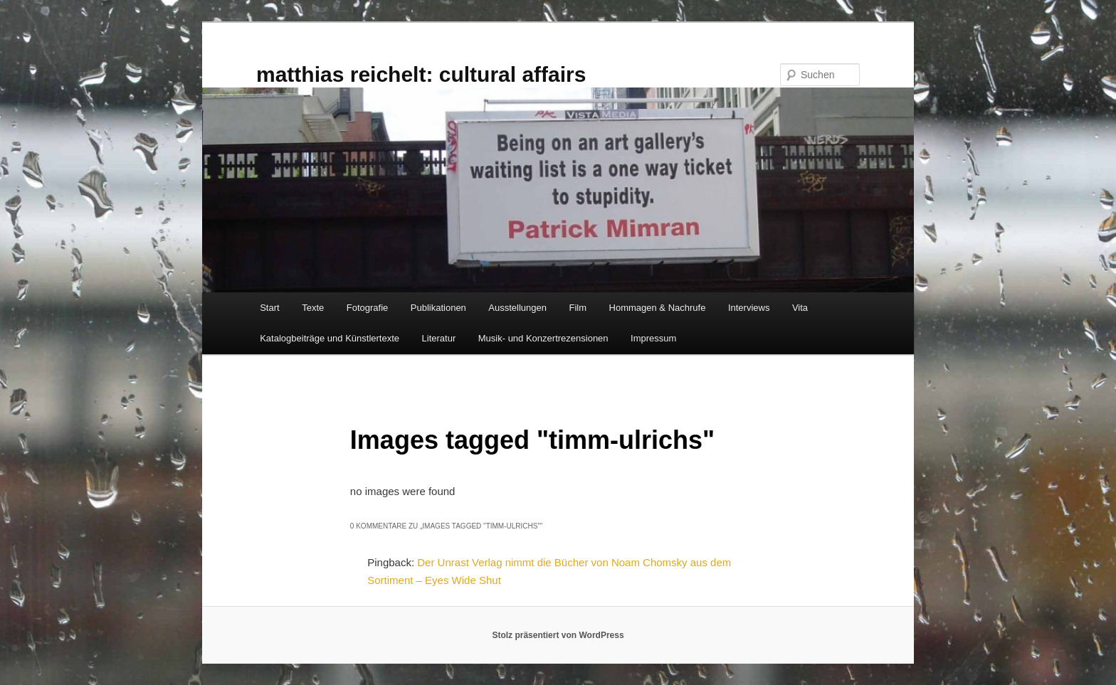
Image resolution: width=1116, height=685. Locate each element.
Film (578, 307)
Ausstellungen (517, 307)
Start (269, 307)
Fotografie (368, 307)
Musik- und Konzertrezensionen (543, 338)
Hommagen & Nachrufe (657, 307)
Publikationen (438, 307)
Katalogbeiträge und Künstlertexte (329, 338)
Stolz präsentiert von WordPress (557, 635)
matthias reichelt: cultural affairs (421, 74)
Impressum (653, 338)
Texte (313, 307)
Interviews (749, 307)
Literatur (439, 338)
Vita (800, 307)
